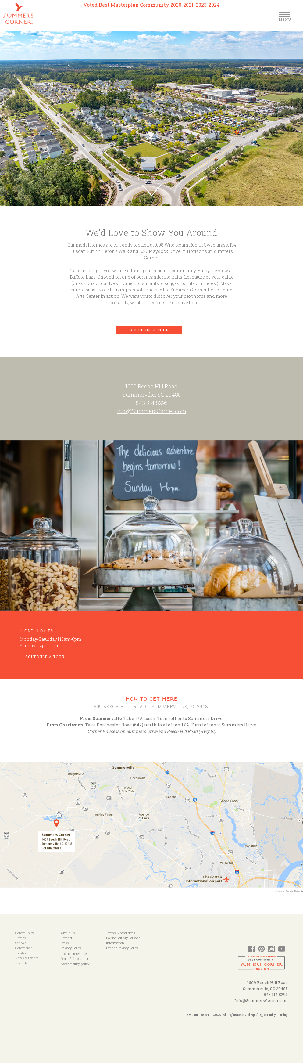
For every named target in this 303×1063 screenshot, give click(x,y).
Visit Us (21, 963)
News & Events (27, 958)
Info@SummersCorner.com (261, 1000)
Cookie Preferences (74, 953)
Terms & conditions (120, 933)
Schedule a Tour (149, 329)
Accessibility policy (75, 963)
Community (24, 933)
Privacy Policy (71, 948)
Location (21, 953)
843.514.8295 (152, 402)
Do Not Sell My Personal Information (123, 940)
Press (65, 943)
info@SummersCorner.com (151, 411)
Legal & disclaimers (75, 958)
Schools (21, 943)
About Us (68, 933)
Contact (66, 937)
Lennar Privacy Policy (122, 948)
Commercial (24, 948)
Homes (20, 937)
